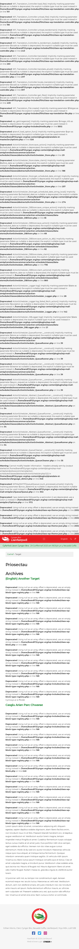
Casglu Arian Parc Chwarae (24, 705)
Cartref (10, 554)
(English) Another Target (23, 578)
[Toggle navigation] (44, 539)
